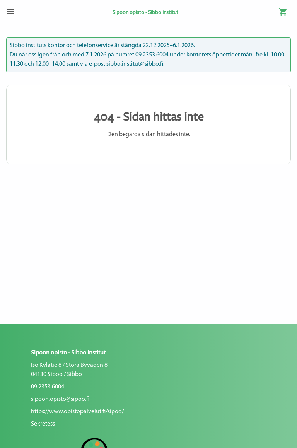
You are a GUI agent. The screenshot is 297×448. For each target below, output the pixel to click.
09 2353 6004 (47, 387)
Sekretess (43, 424)
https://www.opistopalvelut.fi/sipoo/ (77, 412)
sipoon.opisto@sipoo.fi (60, 399)
